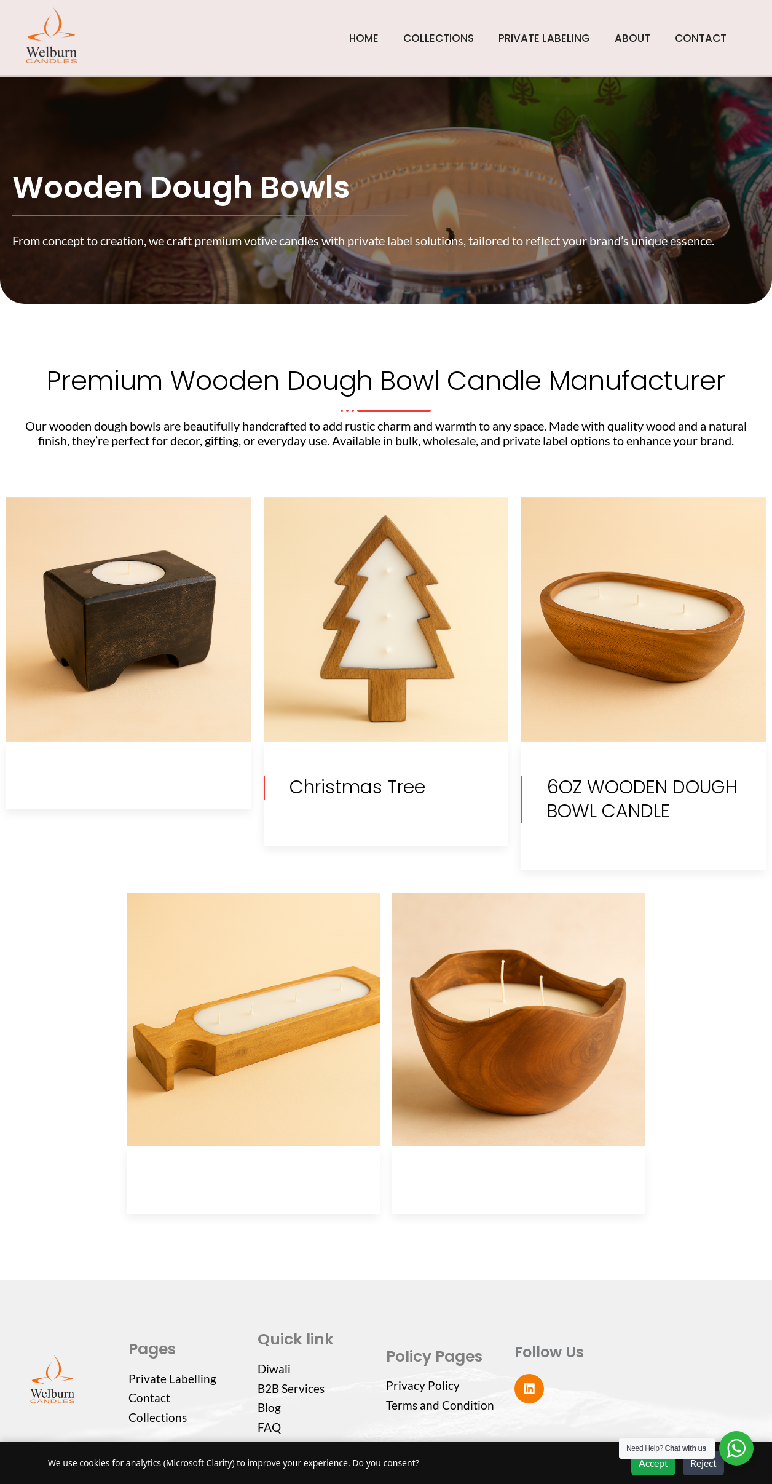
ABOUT (632, 38)
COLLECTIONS (438, 38)
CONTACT (701, 38)
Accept (653, 1463)
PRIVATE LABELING (544, 38)
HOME (364, 38)
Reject (703, 1463)
